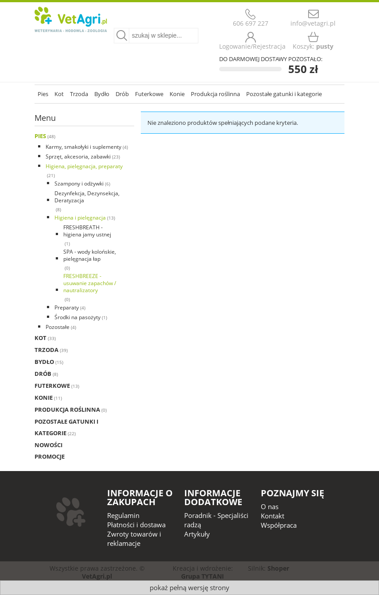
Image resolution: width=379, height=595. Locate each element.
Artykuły (197, 533)
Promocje (50, 456)
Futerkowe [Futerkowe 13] (52, 386)
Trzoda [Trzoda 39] (46, 350)
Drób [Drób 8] (43, 374)
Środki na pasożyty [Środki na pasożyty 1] (77, 317)
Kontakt (272, 515)
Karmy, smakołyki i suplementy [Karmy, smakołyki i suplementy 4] (83, 147)
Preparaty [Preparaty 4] (66, 307)
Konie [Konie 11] (44, 398)
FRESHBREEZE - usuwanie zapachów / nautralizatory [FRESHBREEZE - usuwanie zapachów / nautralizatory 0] (89, 283)
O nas (269, 506)
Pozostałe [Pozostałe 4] (58, 327)
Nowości (48, 445)
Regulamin (123, 515)
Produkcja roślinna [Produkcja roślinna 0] (67, 409)
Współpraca (279, 525)
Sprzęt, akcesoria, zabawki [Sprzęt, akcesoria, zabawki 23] (78, 156)
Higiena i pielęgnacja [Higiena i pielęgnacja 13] (80, 217)
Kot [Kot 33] (40, 338)
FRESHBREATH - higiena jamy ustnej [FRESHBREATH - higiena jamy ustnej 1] (87, 231)
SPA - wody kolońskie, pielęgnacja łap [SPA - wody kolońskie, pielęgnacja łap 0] (89, 255)
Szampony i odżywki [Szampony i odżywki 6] (79, 183)
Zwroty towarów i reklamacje (134, 538)
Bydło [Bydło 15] (44, 362)
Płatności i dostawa (136, 524)
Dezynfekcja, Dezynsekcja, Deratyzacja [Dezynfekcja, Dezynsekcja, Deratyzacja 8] (87, 196)
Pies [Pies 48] (40, 136)
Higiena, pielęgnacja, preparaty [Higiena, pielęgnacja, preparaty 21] (84, 166)
